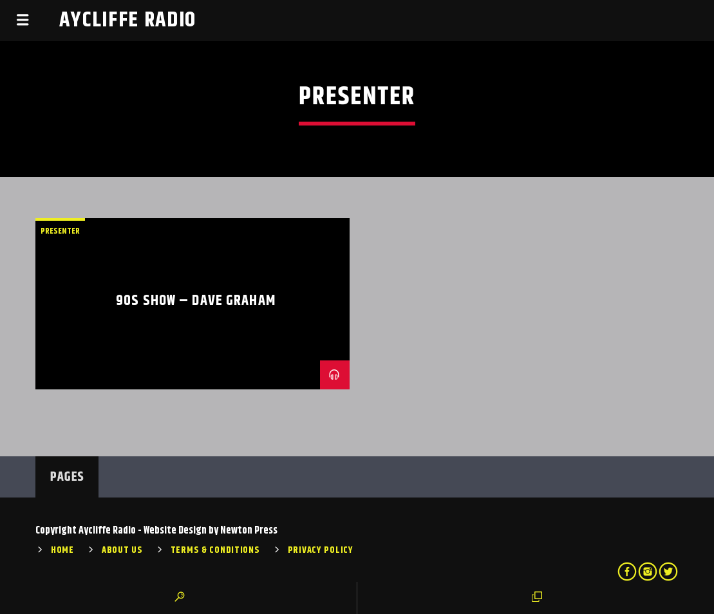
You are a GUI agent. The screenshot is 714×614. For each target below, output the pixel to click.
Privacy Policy (320, 550)
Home (62, 550)
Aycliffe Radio (128, 20)
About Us (122, 550)
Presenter (60, 231)
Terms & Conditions (215, 550)
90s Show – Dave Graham (196, 301)
